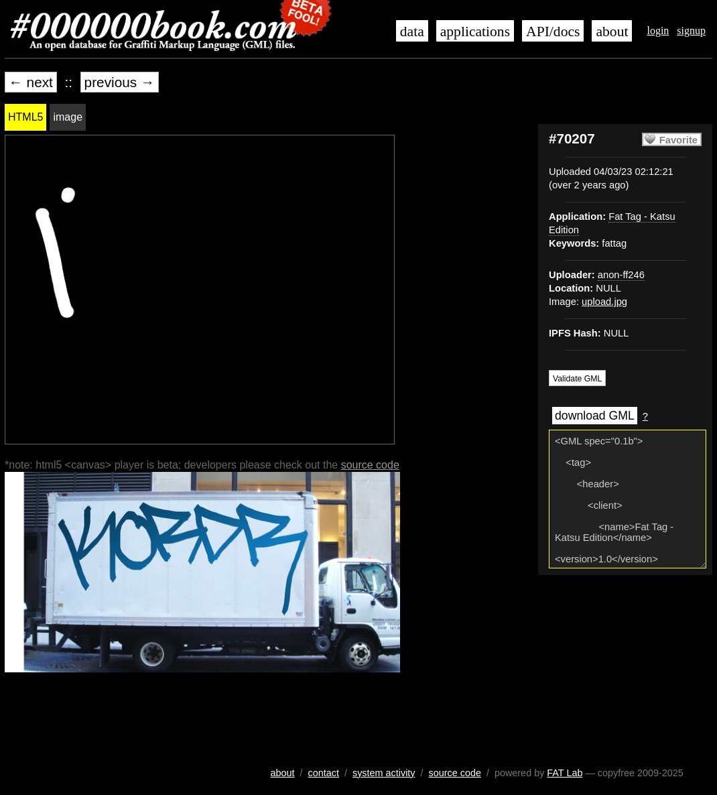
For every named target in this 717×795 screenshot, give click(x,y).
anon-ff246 (621, 274)
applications (475, 31)
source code (370, 465)
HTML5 (25, 117)
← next (31, 82)
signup (691, 30)
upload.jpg (604, 301)
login (658, 30)
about (612, 31)
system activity (383, 773)
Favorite (678, 140)
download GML (595, 415)
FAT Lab (564, 773)
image (67, 117)
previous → (119, 82)
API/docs (553, 31)
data (412, 31)
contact (323, 773)
